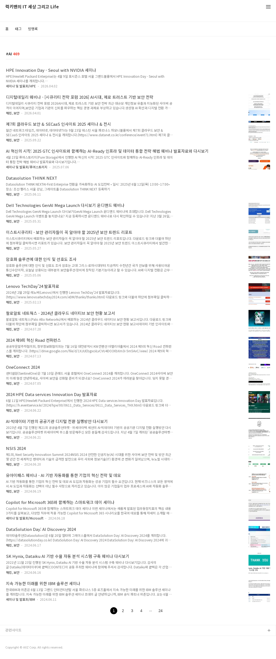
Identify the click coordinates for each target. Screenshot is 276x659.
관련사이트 (13, 630)
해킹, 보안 (12, 113)
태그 (18, 28)
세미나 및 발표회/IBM (20, 599)
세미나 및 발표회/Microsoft (24, 518)
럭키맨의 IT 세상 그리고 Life (32, 7)
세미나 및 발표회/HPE (21, 86)
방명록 (33, 28)
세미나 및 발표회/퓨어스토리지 (26, 167)
